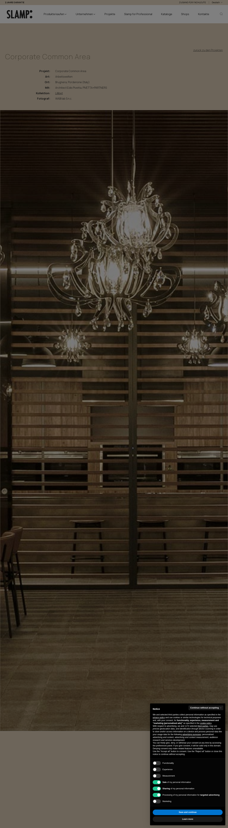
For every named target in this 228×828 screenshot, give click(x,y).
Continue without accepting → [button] (206, 707)
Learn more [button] (187, 819)
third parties (203, 726)
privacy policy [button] (159, 717)
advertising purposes (191, 734)
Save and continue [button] (188, 812)
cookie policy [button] (205, 723)
